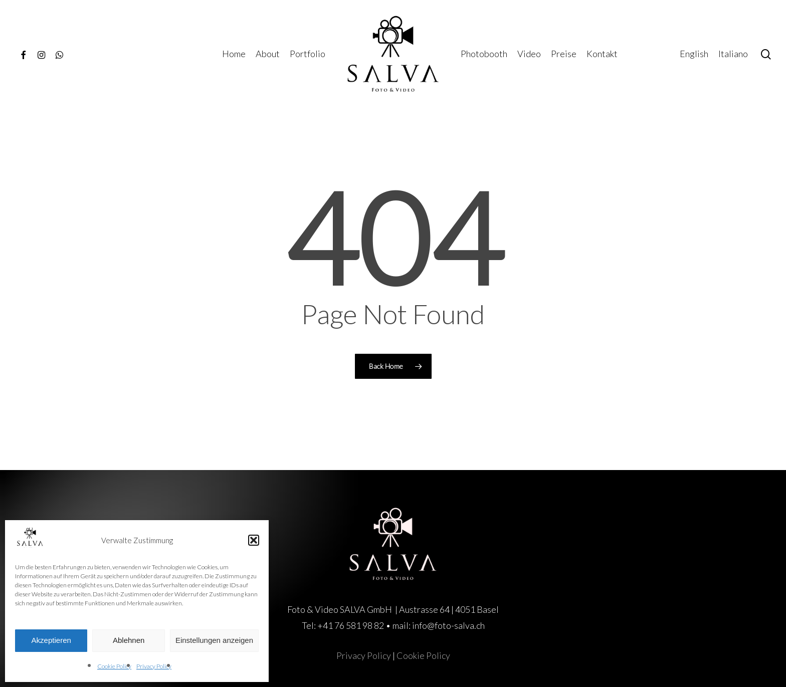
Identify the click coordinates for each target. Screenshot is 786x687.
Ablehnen (128, 640)
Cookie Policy (114, 666)
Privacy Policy (153, 666)
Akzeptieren (51, 640)
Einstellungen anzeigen (214, 640)
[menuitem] (694, 54)
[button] (254, 540)
